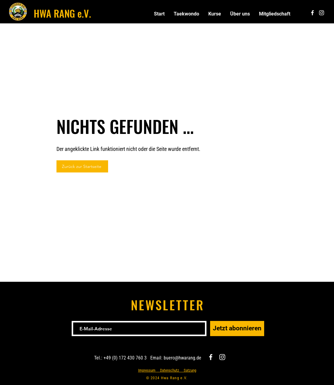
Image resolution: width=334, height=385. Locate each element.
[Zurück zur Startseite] (82, 166)
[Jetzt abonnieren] (237, 328)
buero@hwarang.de (182, 358)
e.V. (83, 13)
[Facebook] (211, 357)
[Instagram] (222, 357)
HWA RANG (54, 13)
